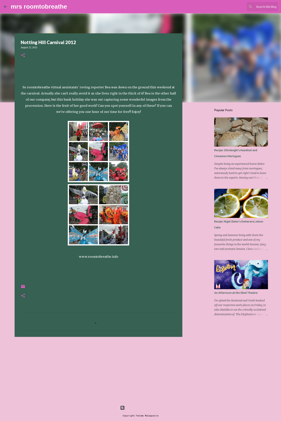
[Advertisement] (98, 369)
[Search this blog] (258, 6)
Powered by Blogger (140, 408)
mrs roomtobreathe (39, 6)
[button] (23, 55)
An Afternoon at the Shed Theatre (236, 292)
